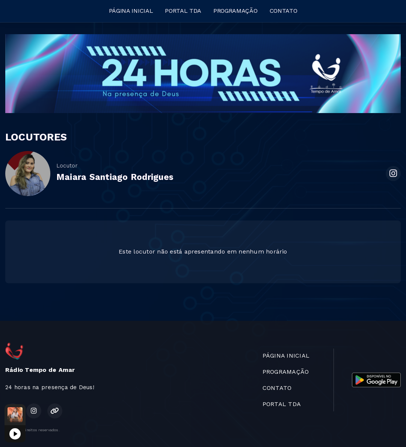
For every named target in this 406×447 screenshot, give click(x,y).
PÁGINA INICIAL (131, 10)
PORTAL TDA (183, 10)
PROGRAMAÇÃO (235, 10)
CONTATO (283, 10)
